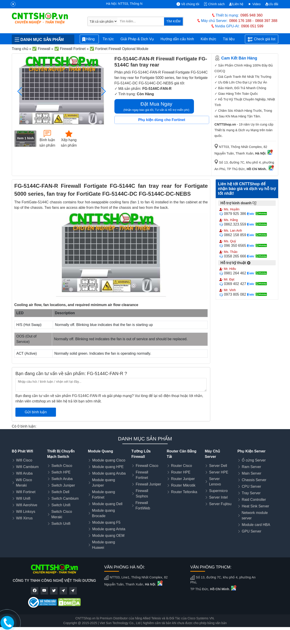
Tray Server (251, 493)
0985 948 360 (251, 15)
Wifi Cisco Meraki (24, 482)
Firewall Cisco (147, 466)
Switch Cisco (61, 466)
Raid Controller (254, 500)
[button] (104, 91)
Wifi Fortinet (25, 492)
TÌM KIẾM (173, 21)
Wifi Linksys (25, 512)
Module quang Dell (107, 504)
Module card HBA (256, 525)
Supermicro (218, 491)
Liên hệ (236, 4)
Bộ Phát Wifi (22, 451)
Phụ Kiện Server (251, 451)
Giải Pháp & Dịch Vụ (137, 39)
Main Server (251, 473)
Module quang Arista (108, 529)
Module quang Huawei (103, 544)
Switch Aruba (61, 479)
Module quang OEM (108, 535)
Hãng (89, 39)
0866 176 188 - (241, 21)
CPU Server (251, 486)
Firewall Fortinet (142, 475)
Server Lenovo (215, 481)
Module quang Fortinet (103, 494)
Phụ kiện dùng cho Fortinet (161, 120)
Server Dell (218, 466)
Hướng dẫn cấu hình (177, 39)
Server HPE (218, 472)
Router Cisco (181, 466)
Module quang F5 (106, 522)
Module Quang (100, 451)
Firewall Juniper (148, 484)
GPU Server (251, 531)
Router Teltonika (184, 492)
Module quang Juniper (103, 482)
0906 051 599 (252, 26)
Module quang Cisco (108, 460)
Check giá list (262, 39)
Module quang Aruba (109, 473)
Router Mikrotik (183, 485)
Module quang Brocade (103, 513)
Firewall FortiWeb (142, 505)
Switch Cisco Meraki (61, 514)
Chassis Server (254, 480)
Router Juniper (183, 479)
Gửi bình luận (36, 412)
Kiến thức (208, 39)
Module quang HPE (108, 467)
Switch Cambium (65, 498)
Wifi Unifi (23, 498)
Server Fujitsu (220, 504)
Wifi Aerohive (26, 505)
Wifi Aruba (24, 473)
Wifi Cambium (27, 467)
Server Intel (218, 497)
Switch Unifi (60, 505)
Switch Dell (60, 492)
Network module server (255, 515)
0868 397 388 (266, 21)
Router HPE (180, 472)
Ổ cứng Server (254, 460)
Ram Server (251, 467)
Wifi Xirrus (24, 518)
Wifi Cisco (24, 460)
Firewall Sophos (142, 493)
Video (254, 4)
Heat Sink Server (255, 506)
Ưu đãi (271, 4)
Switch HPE (60, 472)
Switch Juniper (63, 485)
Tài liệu (231, 39)
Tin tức (108, 39)
